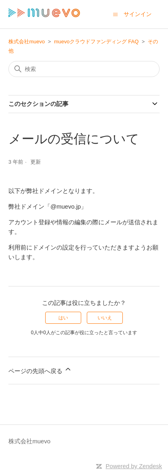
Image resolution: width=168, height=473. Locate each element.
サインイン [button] (138, 14)
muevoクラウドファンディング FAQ (96, 42)
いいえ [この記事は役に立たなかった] (105, 318)
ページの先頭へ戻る (40, 369)
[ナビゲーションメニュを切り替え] (115, 13)
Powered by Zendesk (134, 466)
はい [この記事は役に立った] (63, 318)
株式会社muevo (26, 42)
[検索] (84, 69)
